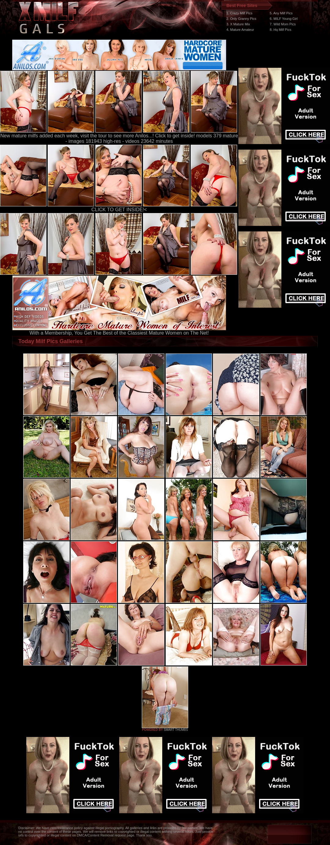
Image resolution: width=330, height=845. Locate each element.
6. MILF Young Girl (284, 18)
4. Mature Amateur (240, 29)
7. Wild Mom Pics (283, 24)
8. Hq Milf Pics (280, 29)
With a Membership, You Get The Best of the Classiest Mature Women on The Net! (119, 330)
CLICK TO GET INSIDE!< (119, 209)
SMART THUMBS (176, 729)
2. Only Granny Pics (241, 18)
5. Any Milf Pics (281, 13)
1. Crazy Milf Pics (239, 13)
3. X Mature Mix (238, 24)
